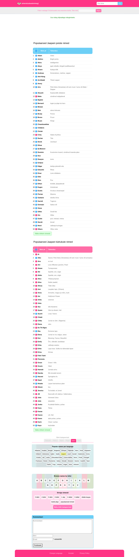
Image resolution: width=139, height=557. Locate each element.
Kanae (40, 411)
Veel (79, 440)
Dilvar (40, 145)
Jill (39, 394)
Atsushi (40, 93)
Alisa (39, 282)
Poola (80, 457)
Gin (39, 215)
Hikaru (40, 229)
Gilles (40, 211)
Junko (40, 404)
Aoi (39, 296)
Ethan (40, 184)
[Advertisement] (22, 43)
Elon (39, 180)
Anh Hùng (41, 76)
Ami (39, 289)
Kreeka (38, 457)
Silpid (62, 440)
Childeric (41, 128)
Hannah (40, 369)
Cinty (40, 135)
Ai (38, 254)
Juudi (69, 454)
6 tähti (57, 497)
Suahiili (83, 461)
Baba (39, 96)
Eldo (39, 177)
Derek (40, 142)
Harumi (40, 376)
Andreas (41, 73)
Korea (88, 454)
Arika (40, 300)
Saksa (58, 461)
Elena (40, 335)
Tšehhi (49, 464)
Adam (40, 55)
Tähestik (48, 440)
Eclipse (40, 163)
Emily (40, 341)
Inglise (52, 454)
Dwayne (41, 159)
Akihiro (40, 59)
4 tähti (44, 497)
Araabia (44, 450)
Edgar (40, 166)
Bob (39, 110)
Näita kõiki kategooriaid (62, 507)
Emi (39, 338)
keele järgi (54, 502)
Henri (40, 225)
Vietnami (76, 464)
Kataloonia (81, 454)
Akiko (40, 275)
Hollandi (38, 454)
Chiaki (40, 317)
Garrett (40, 201)
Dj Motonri (41, 149)
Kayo (39, 425)
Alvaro (40, 69)
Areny (40, 83)
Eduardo (41, 170)
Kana (39, 408)
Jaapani (63, 454)
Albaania (37, 450)
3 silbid (76, 497)
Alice (39, 279)
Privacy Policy (84, 553)
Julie (39, 401)
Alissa (40, 286)
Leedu (48, 457)
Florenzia (41, 359)
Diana (40, 324)
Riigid (68, 440)
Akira (40, 62)
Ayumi (40, 314)
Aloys (40, 66)
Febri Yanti (42, 355)
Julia (39, 397)
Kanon (40, 415)
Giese (40, 208)
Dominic (41, 152)
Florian (40, 194)
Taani (88, 461)
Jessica (40, 390)
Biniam (40, 107)
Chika (40, 321)
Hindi (81, 450)
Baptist (40, 100)
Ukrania (59, 464)
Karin (40, 422)
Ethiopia (63, 450)
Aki (39, 272)
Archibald (41, 80)
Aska (39, 303)
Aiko (39, 258)
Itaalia (58, 454)
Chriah (40, 131)
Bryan (40, 121)
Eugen (40, 187)
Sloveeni (70, 461)
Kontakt (71, 553)
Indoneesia (45, 454)
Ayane (40, 310)
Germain (41, 204)
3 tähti (37, 497)
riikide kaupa (86, 497)
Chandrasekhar (43, 124)
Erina (40, 352)
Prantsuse (39, 461)
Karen (40, 418)
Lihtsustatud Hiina (56, 457)
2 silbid (69, 497)
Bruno (40, 117)
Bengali (50, 450)
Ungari (65, 464)
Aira (39, 261)
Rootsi (45, 461)
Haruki (40, 222)
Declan (40, 138)
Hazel (40, 380)
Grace (40, 362)
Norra (75, 457)
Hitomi (40, 387)
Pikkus (55, 440)
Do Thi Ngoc (42, 328)
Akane (40, 268)
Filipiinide (71, 450)
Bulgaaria (57, 450)
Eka (39, 331)
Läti (43, 457)
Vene (70, 464)
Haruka (40, 373)
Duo (39, 156)
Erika (39, 345)
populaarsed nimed (67, 502)
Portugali (86, 457)
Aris (39, 87)
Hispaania (87, 450)
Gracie (40, 366)
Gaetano (41, 198)
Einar (40, 173)
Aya (39, 307)
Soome (77, 461)
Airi (39, 265)
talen (73, 441)
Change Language (56, 553)
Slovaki (64, 461)
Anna (40, 293)
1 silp (63, 497)
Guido (40, 218)
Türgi (53, 464)
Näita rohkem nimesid (42, 233)
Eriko (40, 348)
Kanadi (74, 454)
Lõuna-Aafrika (68, 457)
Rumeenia (52, 461)
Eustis (40, 191)
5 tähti (50, 497)
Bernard (41, 103)
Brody (40, 114)
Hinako (40, 383)
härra (76, 450)
